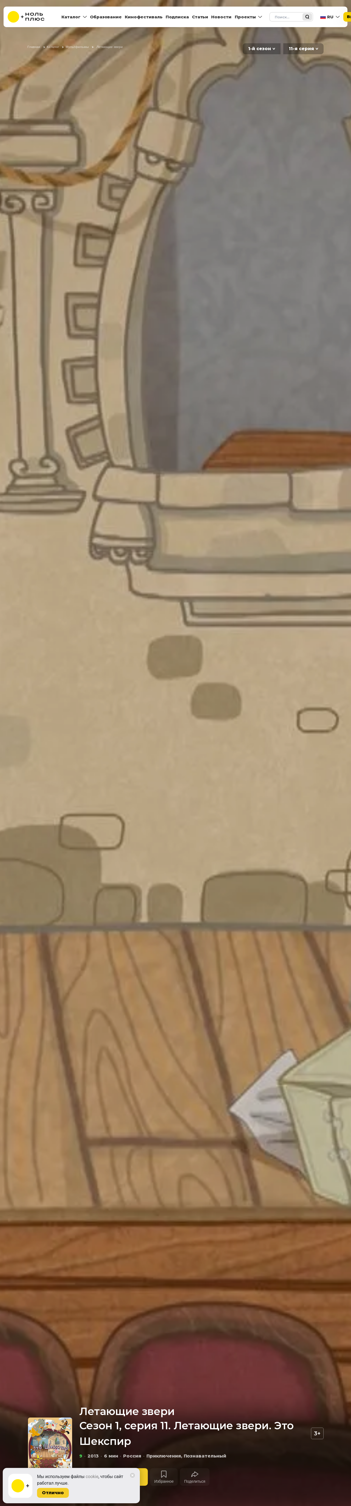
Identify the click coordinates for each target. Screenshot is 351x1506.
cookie (92, 1476)
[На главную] (30, 17)
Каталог (71, 16)
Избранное (164, 1481)
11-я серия (301, 48)
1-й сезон (259, 48)
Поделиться (194, 1481)
